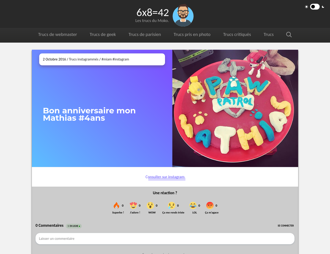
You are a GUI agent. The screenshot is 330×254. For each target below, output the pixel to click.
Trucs (269, 34)
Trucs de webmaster (57, 34)
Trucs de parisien (145, 34)
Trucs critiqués (237, 34)
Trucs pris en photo (192, 34)
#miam (107, 59)
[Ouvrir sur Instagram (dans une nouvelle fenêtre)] (235, 108)
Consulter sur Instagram (165, 176)
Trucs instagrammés (84, 59)
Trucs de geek (103, 34)
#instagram (121, 59)
